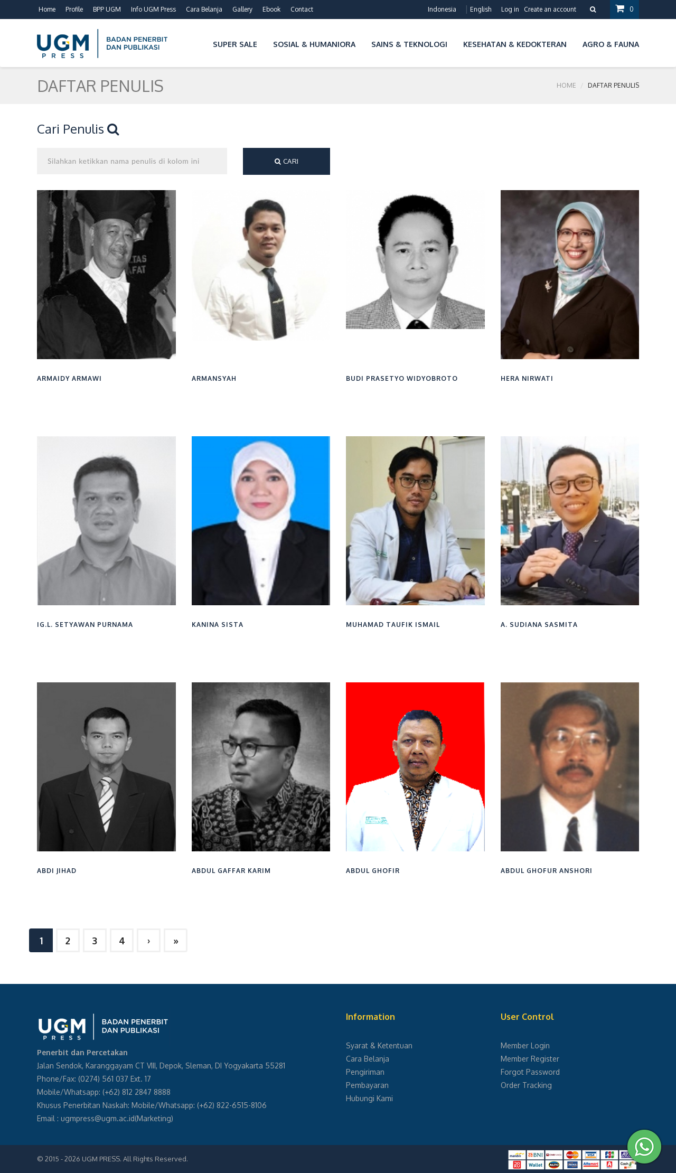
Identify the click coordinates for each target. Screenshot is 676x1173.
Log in (510, 9)
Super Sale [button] (235, 44)
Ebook (271, 9)
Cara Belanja (204, 9)
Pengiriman (365, 1071)
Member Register (530, 1058)
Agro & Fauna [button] (611, 44)
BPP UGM (107, 9)
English (480, 9)
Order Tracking (526, 1085)
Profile (74, 9)
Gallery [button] (242, 9)
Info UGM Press (153, 9)
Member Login (525, 1045)
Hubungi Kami (369, 1098)
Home (47, 9)
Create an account (550, 9)
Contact (301, 9)
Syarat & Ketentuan (379, 1045)
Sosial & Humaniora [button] (314, 44)
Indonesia (442, 9)
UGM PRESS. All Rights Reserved (134, 1159)
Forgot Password (530, 1071)
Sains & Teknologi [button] (409, 44)
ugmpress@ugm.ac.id (98, 1118)
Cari (287, 161)
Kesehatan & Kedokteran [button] (515, 44)
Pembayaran (367, 1085)
